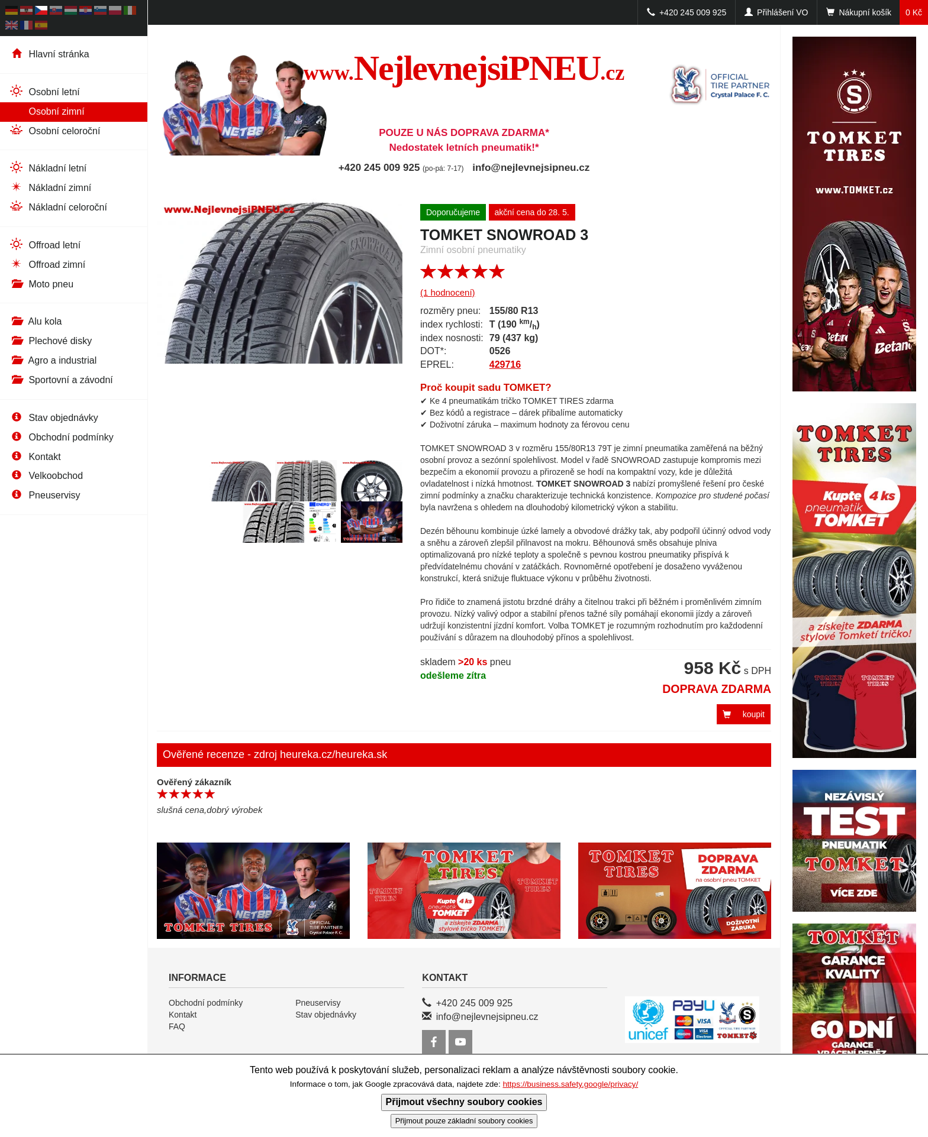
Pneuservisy (44, 495)
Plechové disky (50, 341)
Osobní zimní (47, 110)
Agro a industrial (52, 360)
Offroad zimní (47, 264)
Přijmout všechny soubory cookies (464, 1102)
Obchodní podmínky (61, 437)
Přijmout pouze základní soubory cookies (464, 1120)
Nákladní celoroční (58, 206)
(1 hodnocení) (447, 292)
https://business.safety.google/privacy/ (570, 1084)
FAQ (177, 1026)
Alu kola (35, 321)
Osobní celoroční (54, 130)
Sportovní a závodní (61, 380)
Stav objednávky (53, 418)
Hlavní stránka (49, 54)
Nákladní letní (47, 167)
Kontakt (35, 457)
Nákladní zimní (50, 187)
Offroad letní (44, 244)
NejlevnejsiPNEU (464, 68)
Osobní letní (44, 91)
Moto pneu (41, 284)
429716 (505, 364)
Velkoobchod (46, 476)
